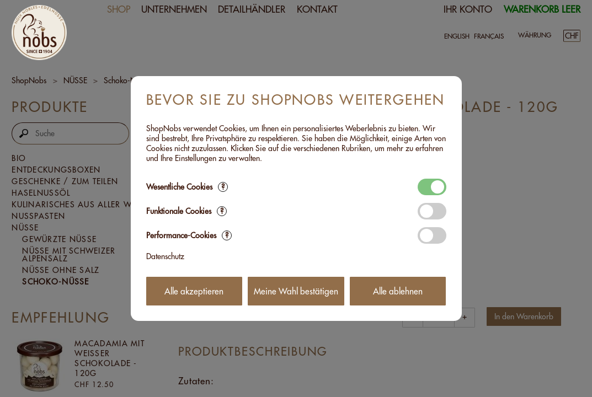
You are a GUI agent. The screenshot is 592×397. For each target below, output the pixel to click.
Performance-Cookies (189, 235)
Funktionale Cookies (186, 211)
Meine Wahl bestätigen (296, 291)
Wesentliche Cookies (187, 187)
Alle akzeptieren (193, 291)
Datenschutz (165, 256)
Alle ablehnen (398, 291)
